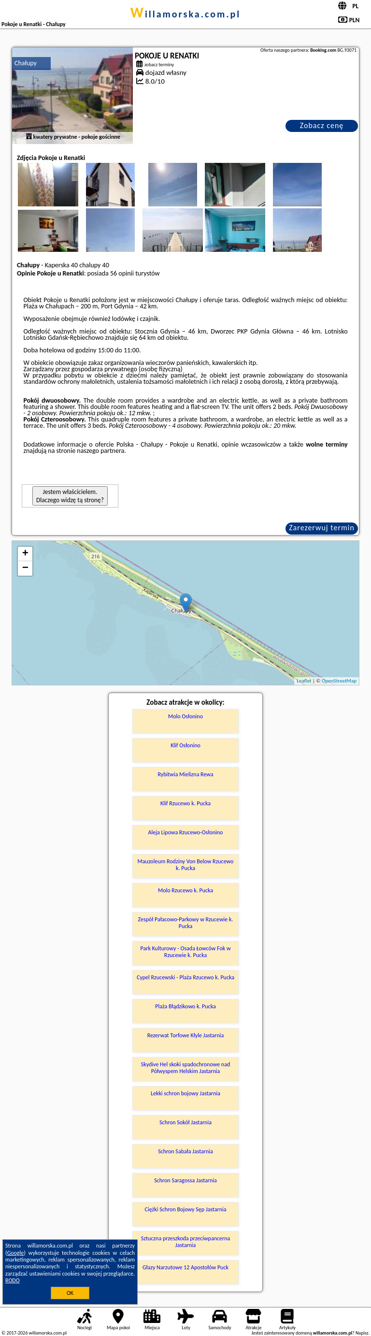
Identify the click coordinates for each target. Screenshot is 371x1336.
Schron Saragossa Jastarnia (185, 1180)
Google (15, 1252)
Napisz (362, 1333)
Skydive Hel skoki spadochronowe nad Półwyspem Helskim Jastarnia (185, 1068)
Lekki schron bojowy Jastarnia (185, 1093)
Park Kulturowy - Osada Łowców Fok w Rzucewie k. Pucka (186, 951)
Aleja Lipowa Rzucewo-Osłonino (185, 832)
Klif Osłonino (185, 745)
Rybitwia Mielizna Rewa (185, 774)
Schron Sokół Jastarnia (185, 1122)
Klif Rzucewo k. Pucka (185, 803)
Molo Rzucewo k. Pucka (185, 890)
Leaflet (304, 681)
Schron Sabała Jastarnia (185, 1151)
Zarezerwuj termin (322, 527)
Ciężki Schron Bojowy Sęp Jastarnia (186, 1209)
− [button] (25, 568)
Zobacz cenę (322, 125)
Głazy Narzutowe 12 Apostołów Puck (185, 1267)
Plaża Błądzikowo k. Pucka (185, 1006)
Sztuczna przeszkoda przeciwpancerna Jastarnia (185, 1242)
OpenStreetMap (339, 681)
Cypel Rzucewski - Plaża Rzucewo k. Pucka (185, 977)
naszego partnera (100, 451)
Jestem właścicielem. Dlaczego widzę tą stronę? (70, 496)
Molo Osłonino (185, 716)
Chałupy (25, 63)
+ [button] (25, 554)
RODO (12, 1280)
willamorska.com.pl (185, 14)
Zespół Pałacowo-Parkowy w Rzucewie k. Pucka (185, 922)
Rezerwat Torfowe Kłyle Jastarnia (185, 1035)
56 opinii (122, 273)
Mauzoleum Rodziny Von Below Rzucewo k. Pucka (186, 864)
